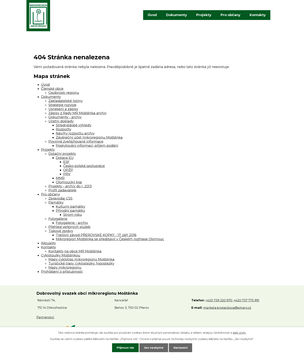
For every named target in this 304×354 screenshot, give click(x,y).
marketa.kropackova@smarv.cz (227, 307)
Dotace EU (65, 158)
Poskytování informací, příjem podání (87, 146)
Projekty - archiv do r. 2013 (70, 186)
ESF (66, 162)
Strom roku (72, 215)
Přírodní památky (70, 211)
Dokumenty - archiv (65, 117)
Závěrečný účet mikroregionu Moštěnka (89, 137)
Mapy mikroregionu (64, 268)
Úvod (152, 15)
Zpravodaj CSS (60, 198)
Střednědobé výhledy (73, 125)
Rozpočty (63, 129)
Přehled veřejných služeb (69, 227)
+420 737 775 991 (246, 300)
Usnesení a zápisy (63, 109)
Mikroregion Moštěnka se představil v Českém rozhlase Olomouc (110, 239)
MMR (60, 178)
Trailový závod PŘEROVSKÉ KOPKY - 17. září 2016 (96, 235)
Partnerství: (45, 317)
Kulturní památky (70, 207)
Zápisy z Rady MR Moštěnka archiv (77, 113)
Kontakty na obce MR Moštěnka (75, 251)
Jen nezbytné (153, 347)
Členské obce (52, 89)
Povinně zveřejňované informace (75, 141)
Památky (56, 202)
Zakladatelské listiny (65, 101)
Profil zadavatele (62, 190)
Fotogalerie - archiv (72, 223)
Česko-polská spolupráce (84, 166)
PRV (66, 174)
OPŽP (68, 170)
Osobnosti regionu (63, 93)
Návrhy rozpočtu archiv (75, 133)
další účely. (239, 332)
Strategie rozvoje (62, 105)
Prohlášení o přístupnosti (62, 272)
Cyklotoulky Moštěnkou (60, 255)
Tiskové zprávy (60, 231)
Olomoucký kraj (69, 182)
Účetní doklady (61, 121)
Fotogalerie (57, 219)
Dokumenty (176, 15)
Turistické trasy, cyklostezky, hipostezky (81, 263)
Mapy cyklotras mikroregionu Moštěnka (81, 259)
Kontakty (258, 15)
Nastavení (180, 347)
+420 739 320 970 (218, 300)
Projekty (203, 15)
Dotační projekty (62, 154)
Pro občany (230, 15)
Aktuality (48, 243)
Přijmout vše (125, 347)
